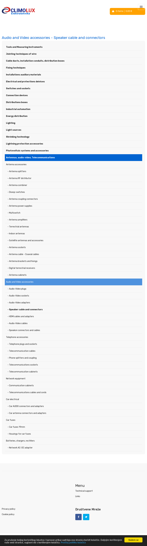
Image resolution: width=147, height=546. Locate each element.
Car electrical (12, 399)
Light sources (13, 130)
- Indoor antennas (16, 233)
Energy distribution (16, 116)
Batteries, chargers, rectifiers (20, 441)
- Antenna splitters (17, 171)
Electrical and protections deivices (25, 81)
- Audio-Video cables (18, 323)
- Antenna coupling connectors (23, 199)
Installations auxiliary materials (23, 74)
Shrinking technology (17, 137)
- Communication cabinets (21, 385)
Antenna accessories (16, 164)
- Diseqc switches (16, 192)
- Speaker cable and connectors (25, 309)
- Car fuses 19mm (16, 427)
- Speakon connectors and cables (24, 330)
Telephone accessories (17, 337)
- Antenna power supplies (20, 206)
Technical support (84, 491)
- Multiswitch (14, 213)
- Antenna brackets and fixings (23, 261)
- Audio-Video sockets (18, 295)
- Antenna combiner (17, 185)
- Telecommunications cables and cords (27, 392)
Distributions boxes (17, 102)
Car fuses (10, 420)
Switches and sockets (18, 88)
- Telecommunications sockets (23, 365)
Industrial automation (18, 109)
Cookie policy (8, 514)
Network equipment (15, 378)
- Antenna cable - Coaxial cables (23, 254)
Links (77, 496)
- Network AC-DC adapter (20, 447)
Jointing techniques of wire (21, 54)
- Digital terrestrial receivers (21, 268)
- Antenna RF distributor (19, 178)
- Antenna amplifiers (17, 219)
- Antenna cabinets (17, 275)
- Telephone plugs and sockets (22, 344)
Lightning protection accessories (24, 144)
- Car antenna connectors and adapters (27, 413)
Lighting (10, 123)
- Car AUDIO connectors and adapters (26, 406)
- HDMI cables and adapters (21, 316)
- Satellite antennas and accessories (25, 240)
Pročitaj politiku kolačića (73, 542)
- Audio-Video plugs (17, 289)
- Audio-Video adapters (19, 302)
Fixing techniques (15, 68)
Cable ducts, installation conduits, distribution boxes (35, 61)
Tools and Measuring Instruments (24, 47)
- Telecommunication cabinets (23, 371)
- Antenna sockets (17, 247)
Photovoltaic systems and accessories (27, 150)
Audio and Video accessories (19, 282)
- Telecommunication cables (21, 351)
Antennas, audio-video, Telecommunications (30, 157)
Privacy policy (8, 509)
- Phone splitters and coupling (22, 358)
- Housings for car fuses (19, 434)
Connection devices (17, 95)
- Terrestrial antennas (18, 226)
